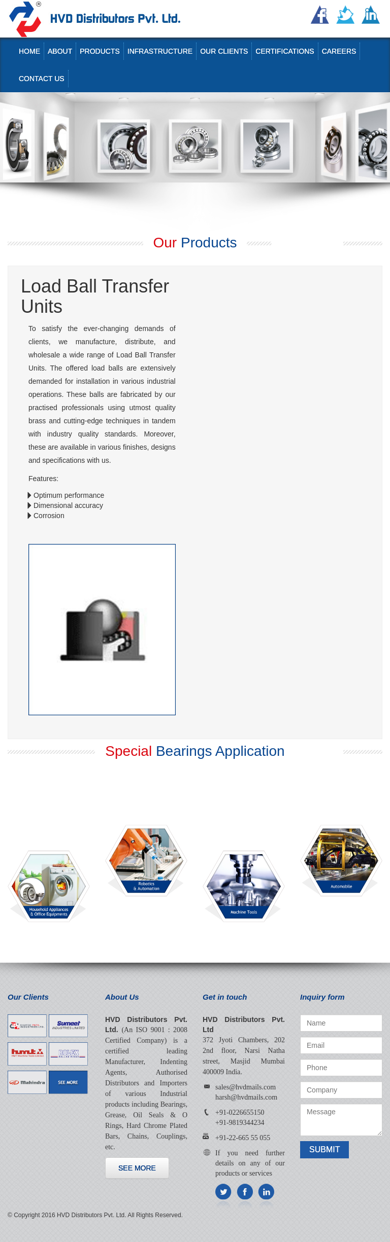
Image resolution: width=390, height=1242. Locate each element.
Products (100, 51)
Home (29, 51)
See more (137, 1168)
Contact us (41, 79)
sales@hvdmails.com (245, 1087)
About (60, 51)
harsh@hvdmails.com (246, 1097)
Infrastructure (159, 51)
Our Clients (224, 51)
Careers (339, 51)
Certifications (284, 51)
